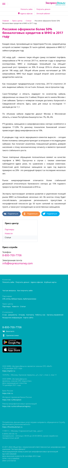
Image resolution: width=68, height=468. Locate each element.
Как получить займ (25, 291)
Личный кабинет (43, 13)
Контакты (30, 315)
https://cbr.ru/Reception (11, 400)
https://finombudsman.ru (12, 427)
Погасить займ (26, 9)
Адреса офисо (25, 13)
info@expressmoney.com (17, 263)
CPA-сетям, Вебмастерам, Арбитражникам (19, 299)
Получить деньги (43, 9)
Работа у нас (40, 315)
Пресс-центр (17, 21)
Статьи (28, 21)
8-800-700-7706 (12, 255)
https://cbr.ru (7, 393)
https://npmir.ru (8, 371)
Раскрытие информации (12, 318)
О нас (4, 315)
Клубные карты (50, 282)
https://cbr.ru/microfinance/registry (16, 406)
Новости (9, 233)
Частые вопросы (9, 291)
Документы (12, 315)
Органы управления (55, 315)
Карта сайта (28, 318)
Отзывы (22, 315)
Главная (5, 21)
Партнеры (9, 229)
